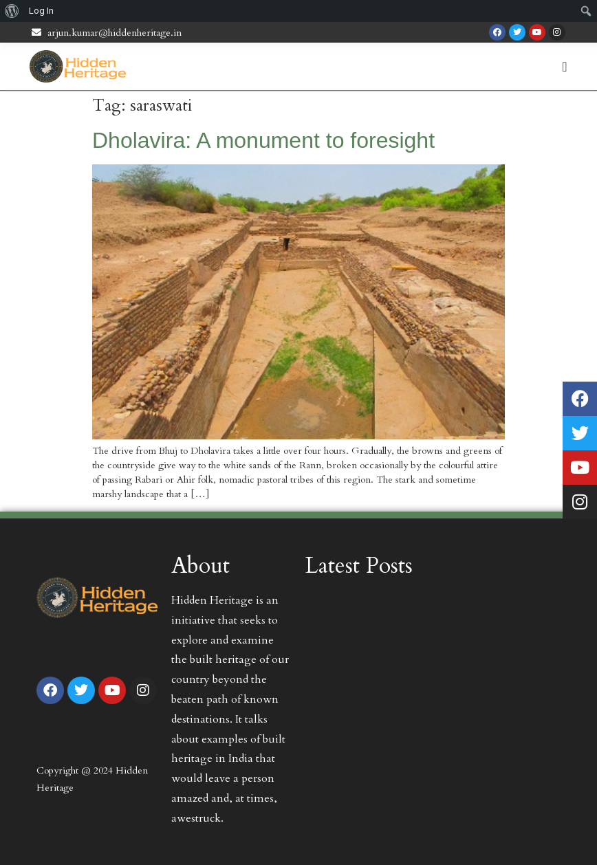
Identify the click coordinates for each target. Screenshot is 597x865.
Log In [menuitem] (41, 11)
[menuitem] (12, 11)
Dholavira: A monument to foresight (263, 140)
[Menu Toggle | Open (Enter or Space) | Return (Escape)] (564, 67)
